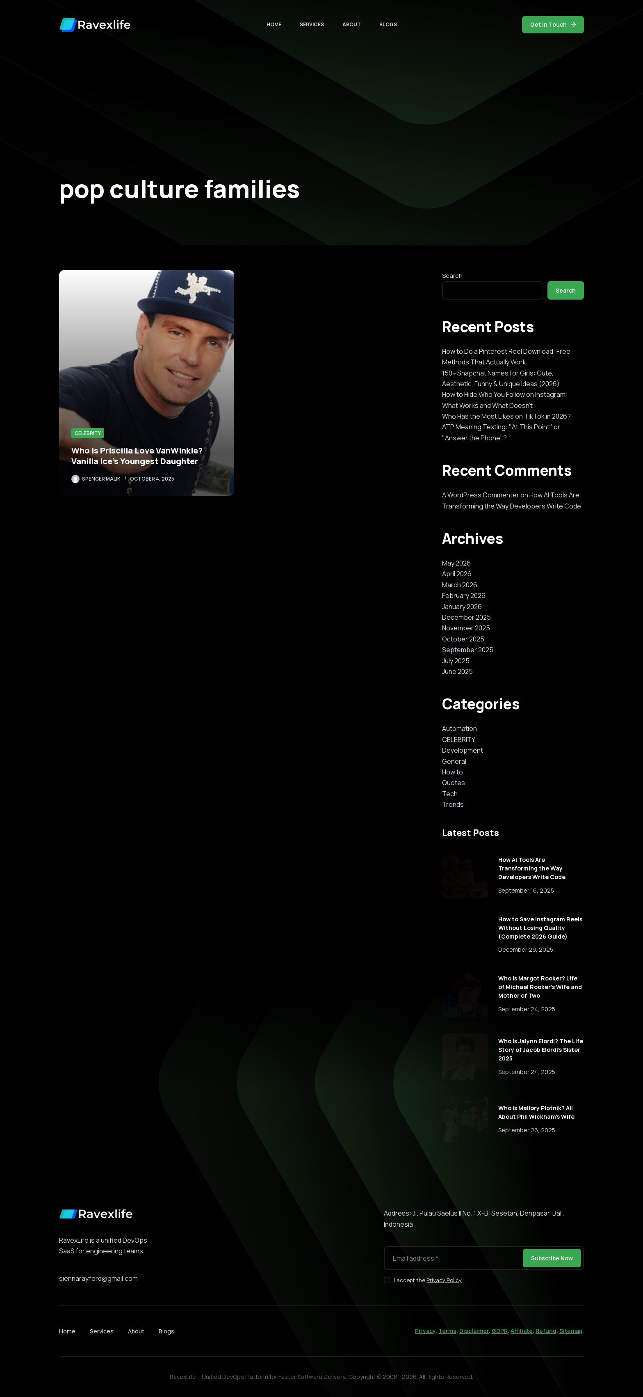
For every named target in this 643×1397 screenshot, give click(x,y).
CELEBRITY (88, 433)
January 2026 (462, 606)
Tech (450, 793)
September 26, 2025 (526, 1130)
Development (462, 750)
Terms (447, 1331)
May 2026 (456, 563)
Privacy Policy (444, 1280)
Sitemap (570, 1331)
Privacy (425, 1331)
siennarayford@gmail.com (98, 1278)
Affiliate (522, 1331)
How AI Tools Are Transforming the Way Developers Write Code (531, 868)
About (351, 24)
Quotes (453, 782)
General (454, 761)
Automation (459, 728)
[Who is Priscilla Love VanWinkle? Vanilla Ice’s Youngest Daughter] (146, 383)
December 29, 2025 (525, 949)
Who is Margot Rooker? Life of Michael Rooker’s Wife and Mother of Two (540, 986)
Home (274, 24)
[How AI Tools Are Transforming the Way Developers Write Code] (465, 875)
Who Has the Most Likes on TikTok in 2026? (506, 416)
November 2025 (466, 627)
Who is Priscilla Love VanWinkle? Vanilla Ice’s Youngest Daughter (137, 456)
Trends (453, 804)
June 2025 (457, 671)
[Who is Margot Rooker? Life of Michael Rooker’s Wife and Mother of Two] (465, 994)
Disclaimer (474, 1331)
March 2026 (459, 584)
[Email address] (453, 1258)
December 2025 (466, 617)
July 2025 (456, 660)
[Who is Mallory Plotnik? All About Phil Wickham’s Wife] (465, 1119)
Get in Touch (553, 24)
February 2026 (464, 595)
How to (452, 771)
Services (312, 24)
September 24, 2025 (526, 1009)
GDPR (500, 1331)
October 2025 (463, 639)
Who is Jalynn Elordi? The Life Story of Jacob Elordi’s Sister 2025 (540, 1049)
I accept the (428, 1280)
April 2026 (457, 573)
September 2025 (467, 649)
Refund (546, 1331)
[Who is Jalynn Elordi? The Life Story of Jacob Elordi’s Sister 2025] (465, 1056)
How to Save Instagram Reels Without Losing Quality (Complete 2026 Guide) (540, 927)
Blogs (388, 24)
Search (452, 275)
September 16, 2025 (526, 890)
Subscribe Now (552, 1258)
